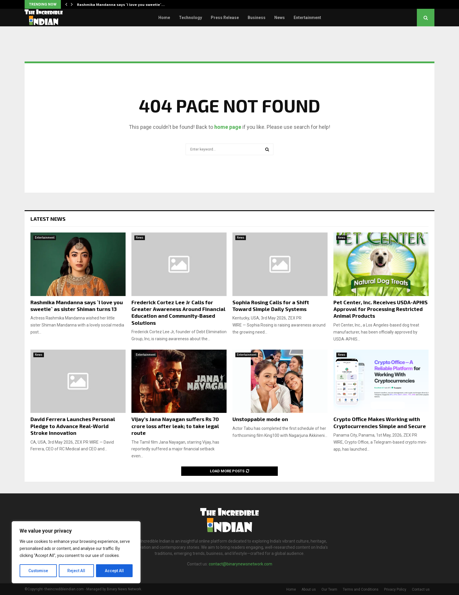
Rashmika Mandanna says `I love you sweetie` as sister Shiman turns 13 (76, 305)
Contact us (421, 589)
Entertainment (307, 17)
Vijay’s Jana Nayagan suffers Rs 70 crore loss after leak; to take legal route (175, 426)
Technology (190, 17)
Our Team (329, 589)
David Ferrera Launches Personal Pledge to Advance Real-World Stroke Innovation (72, 426)
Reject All (77, 570)
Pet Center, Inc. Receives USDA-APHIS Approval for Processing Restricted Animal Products (380, 309)
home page (227, 127)
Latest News (48, 219)
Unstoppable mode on (260, 419)
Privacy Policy (395, 589)
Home (164, 17)
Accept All (114, 570)
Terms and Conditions (360, 589)
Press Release (225, 17)
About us (309, 589)
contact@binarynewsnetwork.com (240, 564)
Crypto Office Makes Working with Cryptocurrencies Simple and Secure (379, 422)
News (279, 17)
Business (257, 17)
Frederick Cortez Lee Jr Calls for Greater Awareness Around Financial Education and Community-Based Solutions (178, 312)
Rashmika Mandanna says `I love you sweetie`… (121, 4)
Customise (38, 570)
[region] (76, 552)
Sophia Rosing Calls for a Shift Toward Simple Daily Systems (270, 305)
